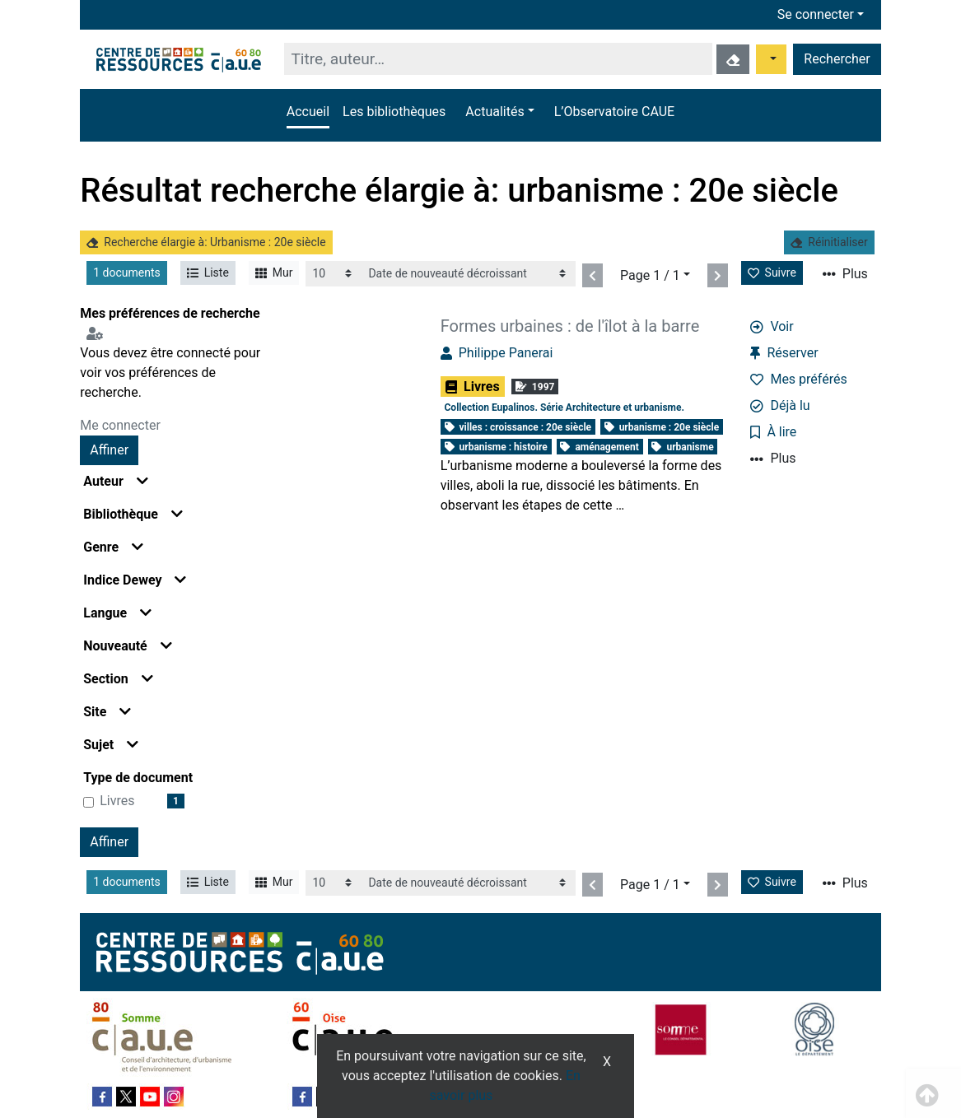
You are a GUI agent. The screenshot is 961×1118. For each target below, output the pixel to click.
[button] (499, 111)
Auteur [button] (115, 481)
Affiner (109, 450)
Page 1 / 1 (650, 275)
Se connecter (815, 14)
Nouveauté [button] (127, 646)
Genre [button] (113, 547)
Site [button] (107, 712)
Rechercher (837, 59)
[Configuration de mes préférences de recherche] (98, 333)
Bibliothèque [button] (133, 514)
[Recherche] (497, 59)
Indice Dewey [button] (134, 580)
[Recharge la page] (334, 273)
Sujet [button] (110, 744)
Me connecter (120, 425)
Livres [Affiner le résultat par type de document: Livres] (117, 800)
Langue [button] (117, 613)
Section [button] (117, 679)
